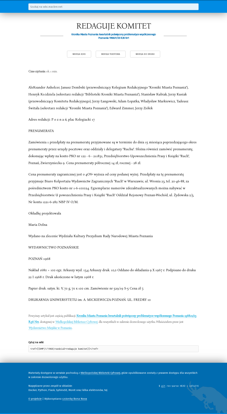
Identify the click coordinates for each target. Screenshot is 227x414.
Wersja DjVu (79, 54)
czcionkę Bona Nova (74, 398)
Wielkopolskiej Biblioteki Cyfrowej (100, 372)
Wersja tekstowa (110, 54)
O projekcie (35, 398)
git (163, 385)
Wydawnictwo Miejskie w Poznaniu (50, 328)
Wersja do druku (145, 54)
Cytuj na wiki (35, 342)
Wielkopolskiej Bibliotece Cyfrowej (77, 322)
